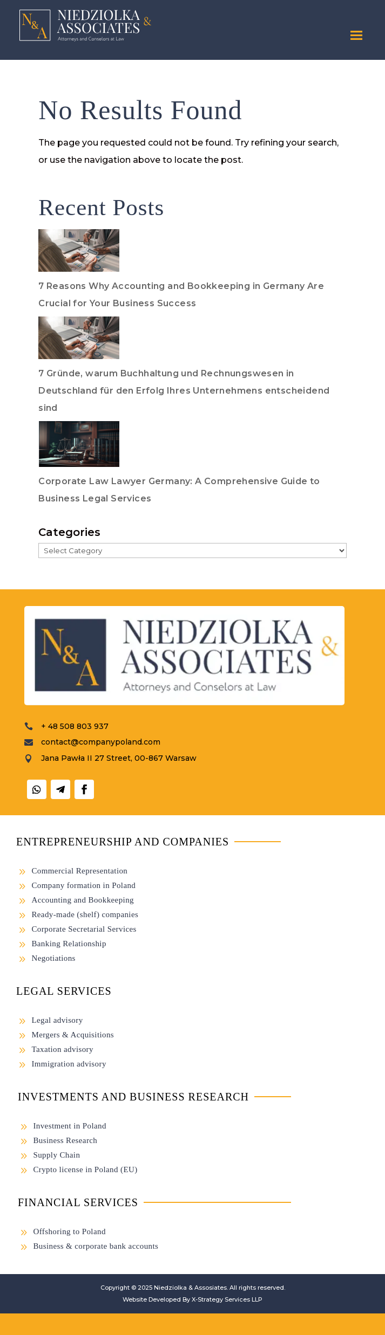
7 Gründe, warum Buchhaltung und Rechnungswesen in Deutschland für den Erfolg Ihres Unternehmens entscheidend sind (183, 390)
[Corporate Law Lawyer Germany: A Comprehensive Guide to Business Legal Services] (78, 447)
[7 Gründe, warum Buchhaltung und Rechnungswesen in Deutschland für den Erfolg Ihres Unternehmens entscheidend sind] (78, 340)
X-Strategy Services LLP (227, 1299)
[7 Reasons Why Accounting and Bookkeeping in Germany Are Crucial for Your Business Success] (78, 253)
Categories (69, 532)
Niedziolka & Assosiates (190, 1287)
